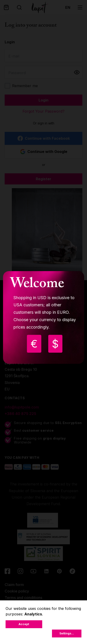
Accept (24, 624)
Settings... (66, 633)
